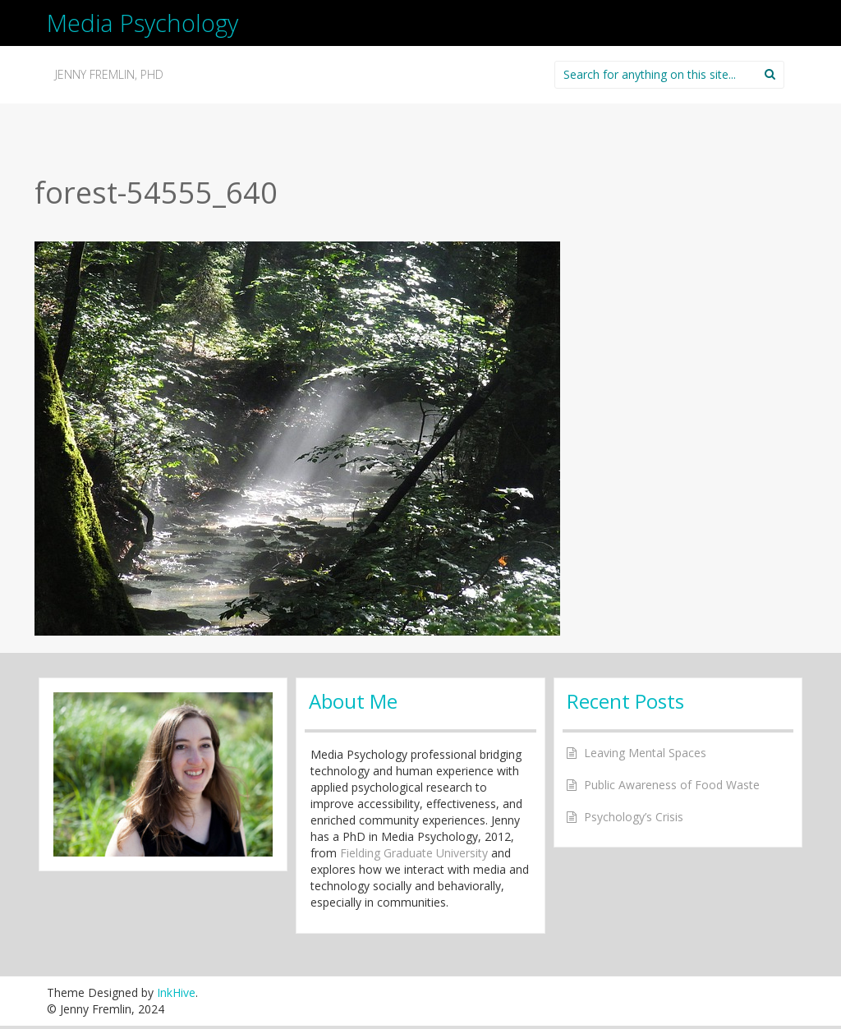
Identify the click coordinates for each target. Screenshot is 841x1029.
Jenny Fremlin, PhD (109, 74)
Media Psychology (142, 23)
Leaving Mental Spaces (645, 752)
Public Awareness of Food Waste (672, 784)
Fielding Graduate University (414, 853)
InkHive (176, 992)
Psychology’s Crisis (633, 817)
